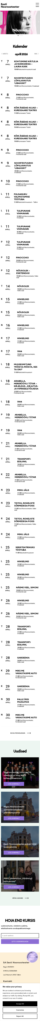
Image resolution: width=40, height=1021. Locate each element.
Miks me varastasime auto (26, 672)
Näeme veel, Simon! (27, 587)
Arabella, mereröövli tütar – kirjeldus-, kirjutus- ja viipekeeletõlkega (26, 385)
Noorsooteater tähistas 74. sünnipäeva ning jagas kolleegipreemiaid (17, 775)
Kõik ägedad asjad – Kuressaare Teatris (26, 109)
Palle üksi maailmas (23, 700)
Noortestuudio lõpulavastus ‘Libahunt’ (23, 80)
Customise (20, 1010)
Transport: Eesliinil (24, 460)
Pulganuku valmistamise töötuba (22, 197)
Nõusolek (23, 286)
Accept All (20, 1004)
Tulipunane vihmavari (23, 212)
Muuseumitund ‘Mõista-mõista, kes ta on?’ (25, 367)
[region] (20, 1002)
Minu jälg (23, 490)
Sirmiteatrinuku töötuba (25, 548)
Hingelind (23, 299)
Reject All (20, 1016)
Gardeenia (23, 657)
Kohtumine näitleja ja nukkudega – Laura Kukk (26, 64)
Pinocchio (22, 94)
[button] (1, 21)
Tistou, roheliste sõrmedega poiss (24, 504)
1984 (19, 351)
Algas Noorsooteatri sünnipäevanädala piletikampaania (14, 809)
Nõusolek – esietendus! (23, 271)
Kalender (20, 46)
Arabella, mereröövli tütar (25, 416)
